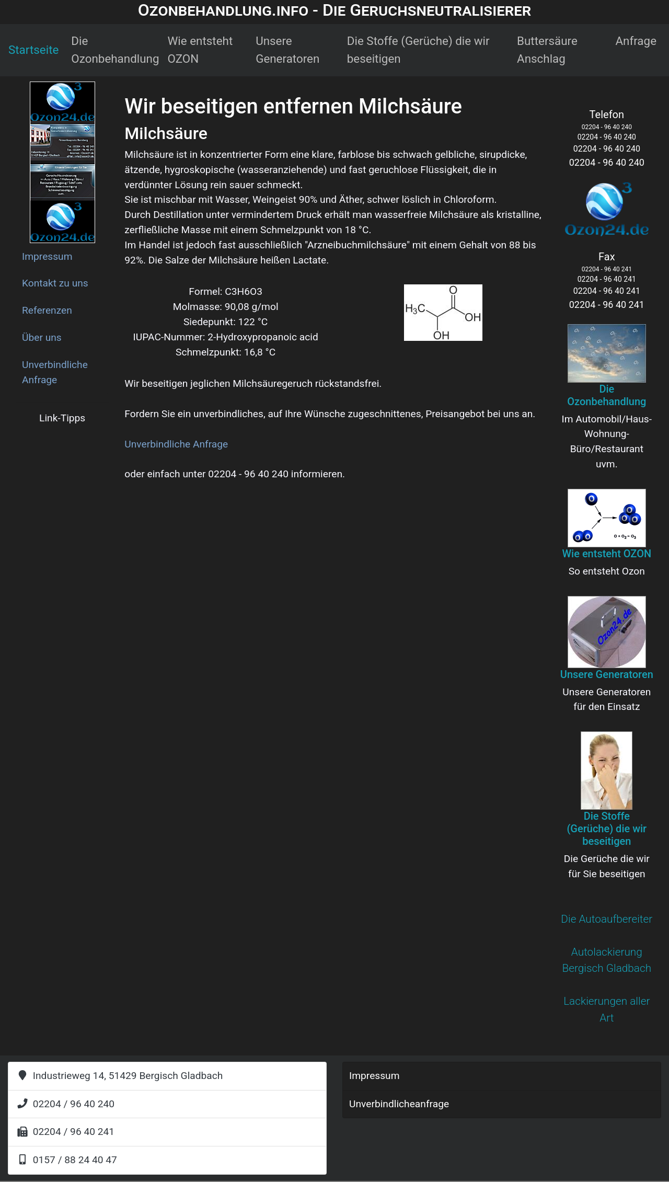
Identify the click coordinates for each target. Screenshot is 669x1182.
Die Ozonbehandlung (115, 49)
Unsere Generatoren (287, 49)
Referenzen (47, 310)
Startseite (33, 49)
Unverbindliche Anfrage (55, 372)
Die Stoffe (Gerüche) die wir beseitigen (418, 49)
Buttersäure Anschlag (547, 49)
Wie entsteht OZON (200, 49)
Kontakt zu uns (55, 283)
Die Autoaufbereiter (606, 919)
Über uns (42, 337)
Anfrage (635, 41)
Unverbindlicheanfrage (399, 1104)
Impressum (47, 256)
